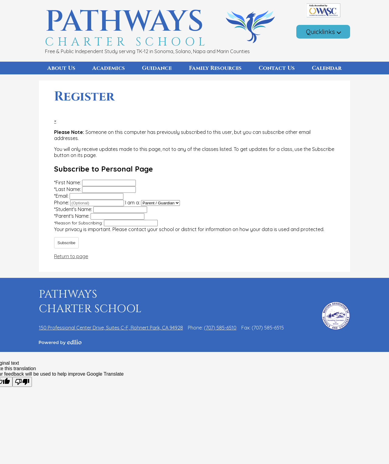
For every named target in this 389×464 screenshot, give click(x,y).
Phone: (62, 203)
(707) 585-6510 (220, 328)
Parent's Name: (72, 216)
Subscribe (66, 243)
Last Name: (68, 189)
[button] (61, 68)
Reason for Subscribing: (79, 223)
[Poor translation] (22, 382)
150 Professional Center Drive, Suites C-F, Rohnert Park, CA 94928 (111, 328)
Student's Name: (73, 209)
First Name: (68, 182)
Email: (62, 196)
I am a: (132, 203)
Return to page (71, 256)
